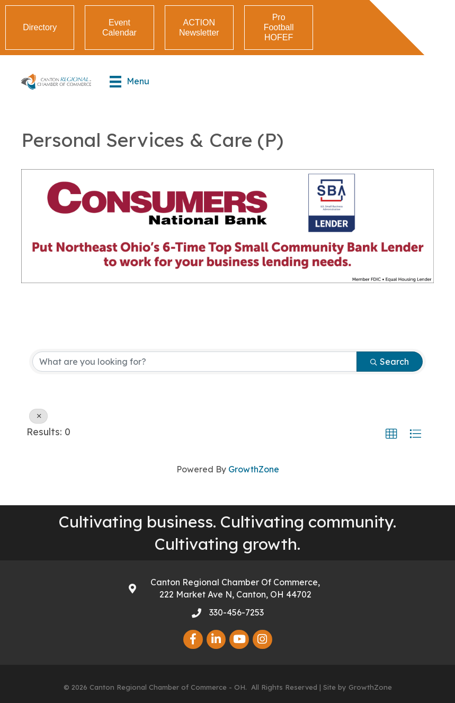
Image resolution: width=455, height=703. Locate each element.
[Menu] (129, 82)
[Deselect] (38, 416)
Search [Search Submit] (389, 361)
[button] (391, 434)
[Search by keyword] (194, 362)
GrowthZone (253, 469)
